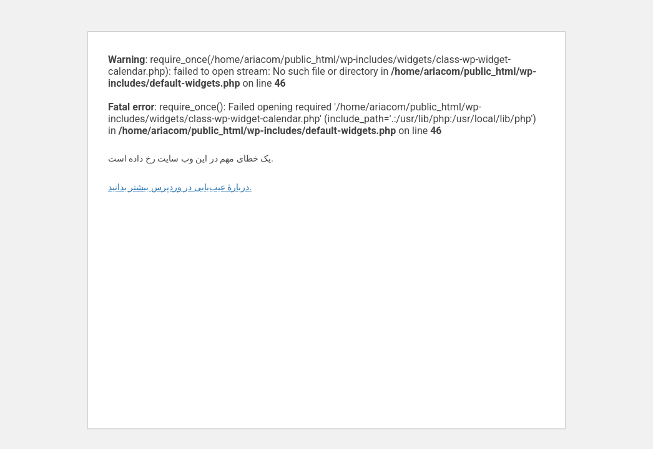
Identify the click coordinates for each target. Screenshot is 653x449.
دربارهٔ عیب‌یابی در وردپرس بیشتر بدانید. (180, 187)
